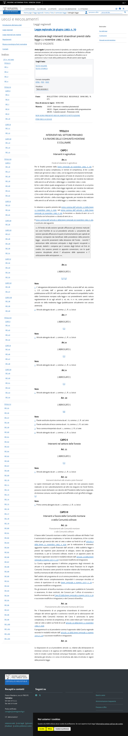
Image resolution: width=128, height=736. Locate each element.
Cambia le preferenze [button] (62, 729)
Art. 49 (8, 373)
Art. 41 (8, 325)
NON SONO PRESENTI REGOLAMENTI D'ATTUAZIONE (58, 116)
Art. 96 (6, 605)
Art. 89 (6, 571)
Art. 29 (8, 244)
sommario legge (60, 13)
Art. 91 (6, 581)
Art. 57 (6, 418)
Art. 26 (8, 224)
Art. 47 (8, 359)
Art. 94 (6, 595)
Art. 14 (8, 147)
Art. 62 (6, 442)
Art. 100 (7, 624)
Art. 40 (8, 311)
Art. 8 (7, 109)
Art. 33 (8, 268)
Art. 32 (8, 263)
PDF (42, 82)
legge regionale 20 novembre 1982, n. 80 (74, 166)
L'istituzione (30, 9)
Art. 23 (8, 205)
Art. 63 (6, 446)
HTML (38, 82)
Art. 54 (8, 397)
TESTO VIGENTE (41, 66)
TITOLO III (7, 159)
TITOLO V (7, 404)
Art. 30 (8, 248)
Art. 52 (8, 388)
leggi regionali (38, 13)
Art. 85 (6, 552)
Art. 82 (6, 538)
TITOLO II (7, 87)
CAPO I (7, 91)
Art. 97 (6, 610)
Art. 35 (8, 277)
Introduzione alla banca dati (12, 25)
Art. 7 (7, 104)
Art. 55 (6, 408)
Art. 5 (7, 95)
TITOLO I (7, 63)
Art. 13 (8, 143)
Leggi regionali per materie (11, 35)
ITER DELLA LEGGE (44, 119)
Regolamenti (6, 39)
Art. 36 (8, 287)
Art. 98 (6, 615)
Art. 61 (6, 437)
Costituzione (103, 36)
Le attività (52, 9)
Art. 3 (6, 76)
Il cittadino (83, 9)
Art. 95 (6, 600)
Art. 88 (6, 567)
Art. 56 (6, 413)
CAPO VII (8, 297)
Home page (28, 13)
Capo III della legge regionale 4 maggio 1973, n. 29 (74, 595)
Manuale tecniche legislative (107, 40)
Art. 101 (7, 629)
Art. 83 (6, 543)
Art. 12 (8, 133)
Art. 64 (6, 451)
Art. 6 (7, 99)
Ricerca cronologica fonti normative (14, 44)
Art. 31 (8, 253)
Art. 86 (6, 557)
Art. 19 (8, 181)
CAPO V (8, 259)
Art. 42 (8, 330)
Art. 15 (8, 152)
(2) (65, 278)
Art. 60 (6, 432)
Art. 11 (8, 128)
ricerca (47, 13)
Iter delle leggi (103, 31)
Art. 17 (8, 171)
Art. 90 (6, 576)
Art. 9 (7, 114)
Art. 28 (8, 239)
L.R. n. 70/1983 (8, 59)
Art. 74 (6, 499)
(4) (64, 411)
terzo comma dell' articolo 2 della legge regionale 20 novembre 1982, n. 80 (64, 220)
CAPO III (8, 139)
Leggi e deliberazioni (67, 9)
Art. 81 (6, 533)
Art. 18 (8, 176)
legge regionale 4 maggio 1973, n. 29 (76, 582)
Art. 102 (7, 634)
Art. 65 (6, 456)
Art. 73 (6, 494)
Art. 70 (6, 480)
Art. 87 (6, 562)
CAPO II (8, 125)
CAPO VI (8, 283)
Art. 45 (8, 349)
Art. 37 (8, 292)
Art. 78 (6, 518)
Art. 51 (8, 383)
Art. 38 (8, 301)
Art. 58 (6, 422)
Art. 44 (8, 340)
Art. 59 (6, 427)
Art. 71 (6, 485)
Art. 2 (6, 72)
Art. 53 (8, 392)
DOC (47, 82)
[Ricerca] (111, 12)
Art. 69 (6, 475)
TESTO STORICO (42, 68)
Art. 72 (6, 490)
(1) (62, 278)
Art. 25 (8, 215)
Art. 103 (7, 639)
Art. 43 (8, 335)
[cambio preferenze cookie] (23, 726)
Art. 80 (6, 528)
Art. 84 (6, 547)
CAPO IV (8, 230)
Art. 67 (6, 466)
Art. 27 (8, 234)
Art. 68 (6, 470)
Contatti (5, 49)
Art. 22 (8, 195)
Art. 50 (8, 378)
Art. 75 (6, 504)
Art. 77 (6, 514)
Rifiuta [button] (50, 729)
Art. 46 (8, 354)
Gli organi (41, 9)
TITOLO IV (8, 318)
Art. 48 (8, 364)
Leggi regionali (7, 30)
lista (52, 13)
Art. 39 (8, 306)
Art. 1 (6, 67)
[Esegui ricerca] (125, 12)
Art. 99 (6, 619)
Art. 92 (6, 586)
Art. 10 (8, 119)
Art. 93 (6, 591)
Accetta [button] (41, 729)
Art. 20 (8, 186)
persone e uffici (91, 12)
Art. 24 (8, 210)
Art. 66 (6, 461)
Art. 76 (6, 509)
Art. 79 (6, 523)
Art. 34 (8, 272)
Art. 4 (6, 81)
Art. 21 (8, 191)
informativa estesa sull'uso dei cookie (109, 724)
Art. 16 (8, 167)
